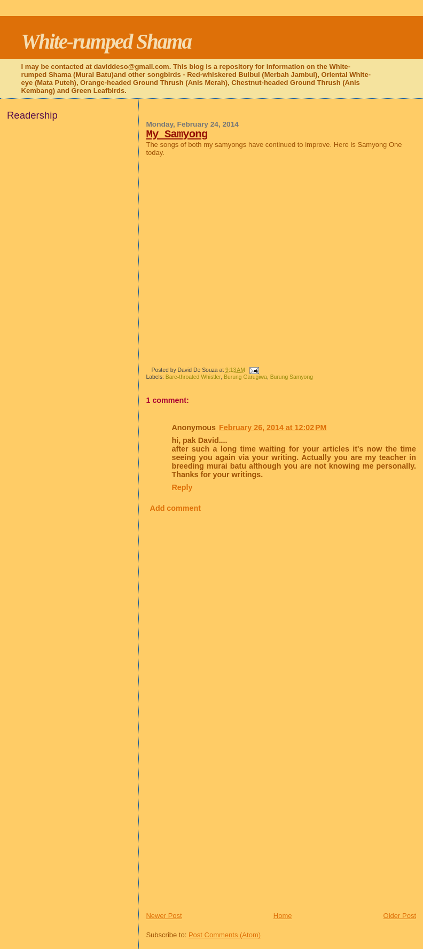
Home (282, 916)
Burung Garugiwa (245, 377)
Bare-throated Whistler (193, 377)
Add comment (175, 508)
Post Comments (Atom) (225, 935)
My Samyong (176, 134)
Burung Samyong (291, 377)
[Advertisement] (226, 836)
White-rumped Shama (106, 41)
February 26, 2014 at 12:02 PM (272, 427)
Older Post (399, 916)
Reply (181, 487)
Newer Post (164, 916)
